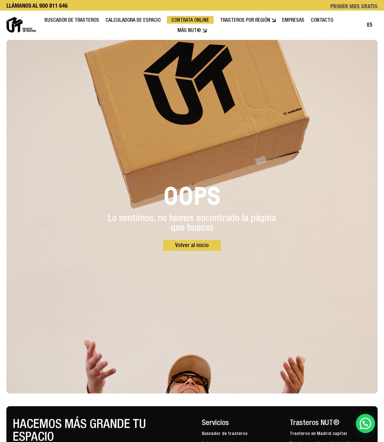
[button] (365, 423)
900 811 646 (53, 5)
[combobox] (370, 25)
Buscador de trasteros (224, 433)
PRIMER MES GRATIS (354, 6)
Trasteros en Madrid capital (318, 433)
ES (369, 24)
